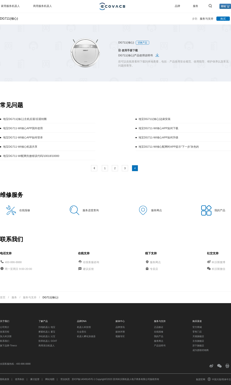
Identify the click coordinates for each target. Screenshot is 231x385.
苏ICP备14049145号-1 (83, 379)
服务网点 (155, 262)
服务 (195, 5)
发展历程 (4, 331)
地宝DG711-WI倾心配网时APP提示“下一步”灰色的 (169, 146)
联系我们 (4, 341)
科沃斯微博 (218, 262)
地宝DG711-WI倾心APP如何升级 (158, 137)
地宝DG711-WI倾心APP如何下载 (158, 128)
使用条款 (19, 379)
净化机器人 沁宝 (46, 336)
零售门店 (197, 331)
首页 (2, 297)
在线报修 (158, 331)
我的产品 (158, 336)
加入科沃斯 (6, 336)
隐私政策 (4, 379)
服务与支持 (206, 18)
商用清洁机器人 (46, 345)
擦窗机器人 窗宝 (46, 331)
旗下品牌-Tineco (8, 345)
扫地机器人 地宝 (46, 327)
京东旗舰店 (198, 341)
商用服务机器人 (42, 5)
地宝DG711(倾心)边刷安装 (155, 119)
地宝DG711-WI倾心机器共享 (20, 146)
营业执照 (65, 379)
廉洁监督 (34, 379)
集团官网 (200, 379)
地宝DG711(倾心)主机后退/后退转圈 (25, 119)
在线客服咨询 (91, 262)
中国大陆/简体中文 (219, 379)
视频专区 (120, 336)
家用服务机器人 (10, 5)
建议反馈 (88, 268)
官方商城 (197, 327)
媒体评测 (120, 331)
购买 (223, 18)
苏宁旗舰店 (198, 345)
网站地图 (49, 379)
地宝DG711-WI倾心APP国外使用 (23, 128)
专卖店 (154, 268)
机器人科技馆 (84, 327)
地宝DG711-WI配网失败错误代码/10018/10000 (31, 155)
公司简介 (4, 327)
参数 (195, 18)
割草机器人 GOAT (47, 341)
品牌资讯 (120, 327)
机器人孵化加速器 (86, 336)
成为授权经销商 (200, 350)
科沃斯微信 (218, 268)
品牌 (177, 5)
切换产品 (142, 42)
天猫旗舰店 (198, 336)
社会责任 (81, 331)
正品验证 (158, 327)
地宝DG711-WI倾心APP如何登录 (23, 137)
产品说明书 (160, 345)
